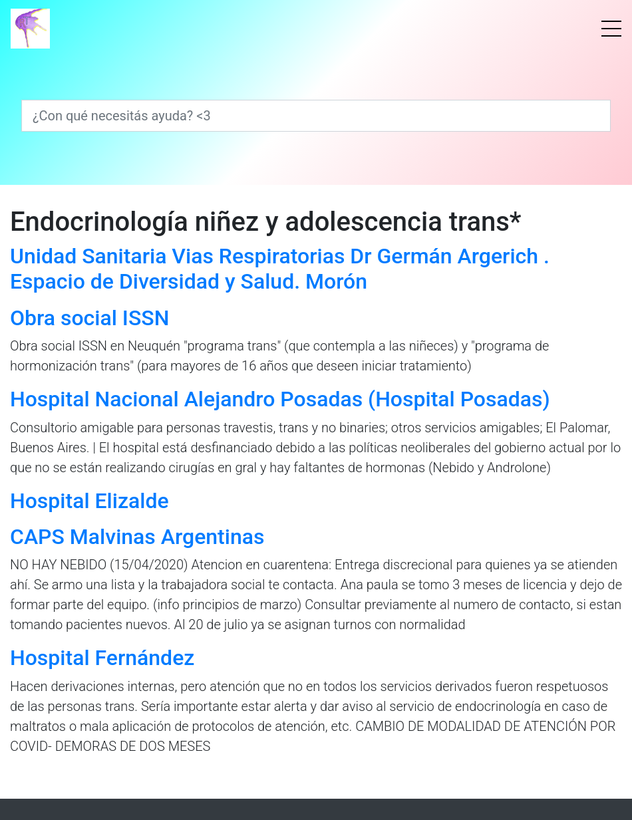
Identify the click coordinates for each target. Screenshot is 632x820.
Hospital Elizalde (89, 500)
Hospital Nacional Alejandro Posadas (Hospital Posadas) (280, 399)
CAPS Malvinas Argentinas (137, 536)
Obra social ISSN (89, 318)
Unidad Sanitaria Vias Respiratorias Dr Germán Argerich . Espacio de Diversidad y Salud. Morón (280, 268)
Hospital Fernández (102, 657)
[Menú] (611, 29)
